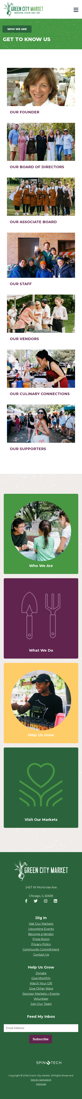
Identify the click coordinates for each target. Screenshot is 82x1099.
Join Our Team (41, 1004)
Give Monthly (41, 978)
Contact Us (41, 954)
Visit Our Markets (41, 923)
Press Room (41, 939)
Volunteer (41, 998)
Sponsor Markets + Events (41, 993)
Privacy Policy (41, 944)
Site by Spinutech (41, 1079)
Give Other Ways (41, 988)
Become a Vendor (41, 934)
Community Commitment (41, 949)
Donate (41, 973)
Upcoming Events (41, 929)
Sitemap (41, 1084)
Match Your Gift (41, 983)
